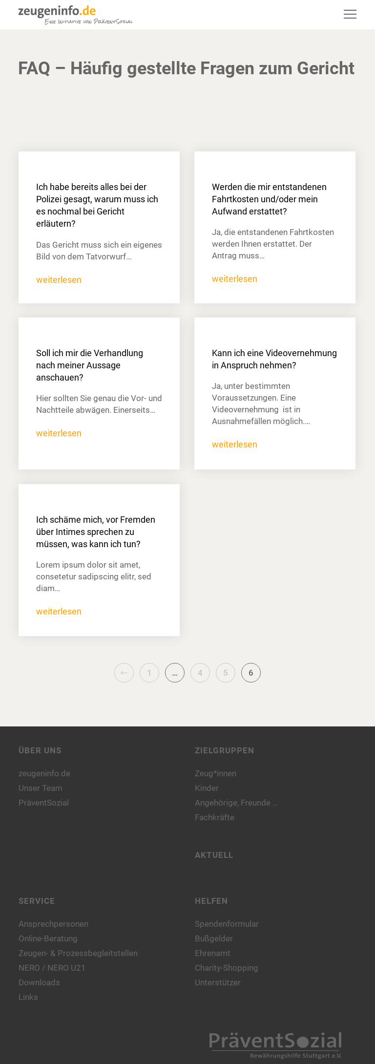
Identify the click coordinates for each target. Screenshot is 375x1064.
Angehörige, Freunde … (236, 803)
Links (28, 997)
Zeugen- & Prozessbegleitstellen (78, 953)
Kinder (207, 788)
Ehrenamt (212, 953)
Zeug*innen (215, 773)
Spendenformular (227, 924)
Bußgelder (214, 938)
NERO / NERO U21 (52, 968)
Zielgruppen (224, 750)
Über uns (40, 750)
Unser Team (40, 788)
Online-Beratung (48, 938)
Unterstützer (218, 982)
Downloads (39, 982)
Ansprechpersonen (53, 924)
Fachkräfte (214, 817)
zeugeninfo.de (44, 773)
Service (37, 901)
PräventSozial (44, 803)
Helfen (211, 901)
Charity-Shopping (226, 968)
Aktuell (214, 855)
